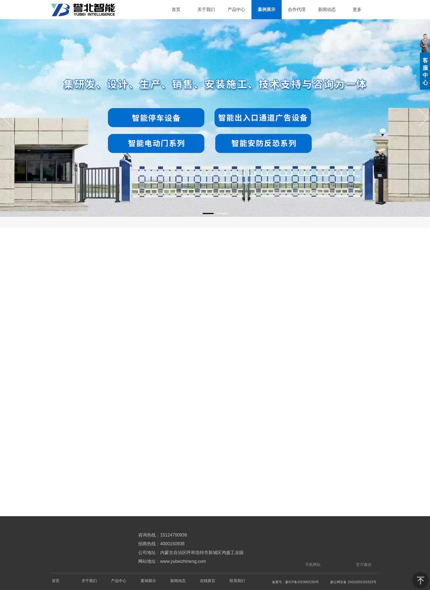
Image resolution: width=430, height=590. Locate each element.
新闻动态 (178, 581)
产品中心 (118, 581)
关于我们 (89, 581)
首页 (56, 581)
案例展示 (148, 581)
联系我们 (237, 581)
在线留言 (207, 581)
